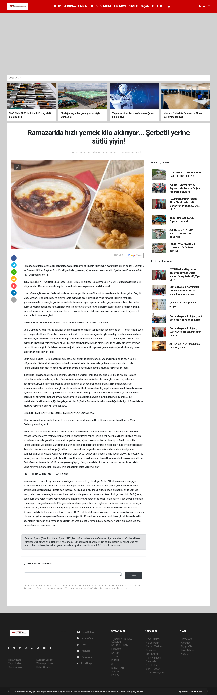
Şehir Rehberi (153, 669)
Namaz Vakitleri (154, 646)
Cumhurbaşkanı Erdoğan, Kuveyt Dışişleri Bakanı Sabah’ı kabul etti (185, 332)
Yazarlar (83, 644)
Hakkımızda (14, 659)
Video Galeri (86, 638)
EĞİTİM (115, 675)
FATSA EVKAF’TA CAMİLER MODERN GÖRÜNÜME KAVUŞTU (183, 248)
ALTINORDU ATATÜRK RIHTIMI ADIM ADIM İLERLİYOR (181, 233)
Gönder (133, 575)
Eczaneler (151, 650)
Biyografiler (187, 646)
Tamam (196, 691)
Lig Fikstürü (152, 654)
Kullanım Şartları (44, 659)
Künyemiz (84, 657)
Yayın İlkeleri (14, 663)
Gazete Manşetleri (155, 672)
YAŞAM (144, 6)
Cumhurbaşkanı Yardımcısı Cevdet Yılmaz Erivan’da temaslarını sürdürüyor (184, 290)
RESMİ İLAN (117, 667)
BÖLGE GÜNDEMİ (101, 6)
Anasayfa (14, 78)
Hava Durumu (153, 639)
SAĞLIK (133, 6)
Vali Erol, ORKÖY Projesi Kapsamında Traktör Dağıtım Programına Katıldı (185, 188)
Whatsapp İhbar (44, 663)
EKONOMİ (120, 6)
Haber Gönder (43, 667)
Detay (183, 691)
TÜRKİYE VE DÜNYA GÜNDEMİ (70, 6)
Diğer (169, 6)
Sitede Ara (186, 639)
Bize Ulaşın (85, 663)
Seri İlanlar (151, 665)
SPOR (114, 664)
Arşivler (83, 651)
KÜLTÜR (157, 6)
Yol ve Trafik (152, 642)
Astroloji (185, 654)
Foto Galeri (85, 632)
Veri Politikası (15, 667)
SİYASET (116, 671)
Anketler (185, 642)
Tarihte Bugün (153, 657)
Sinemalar (151, 661)
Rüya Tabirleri (188, 650)
